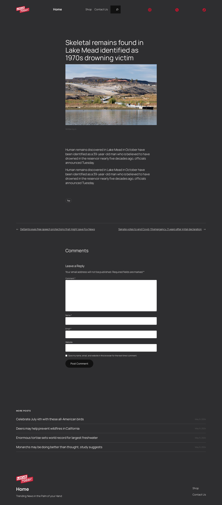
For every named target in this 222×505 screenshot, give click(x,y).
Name (68, 315)
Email (68, 328)
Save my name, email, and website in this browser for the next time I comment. (102, 355)
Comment (70, 278)
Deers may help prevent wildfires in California (47, 428)
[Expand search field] (115, 9)
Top (68, 200)
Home (57, 9)
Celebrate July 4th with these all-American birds (50, 419)
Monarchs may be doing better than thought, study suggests (59, 447)
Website (68, 342)
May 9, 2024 (200, 419)
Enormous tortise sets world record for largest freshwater (57, 438)
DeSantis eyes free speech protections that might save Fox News (57, 229)
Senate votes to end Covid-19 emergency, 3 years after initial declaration (160, 229)
